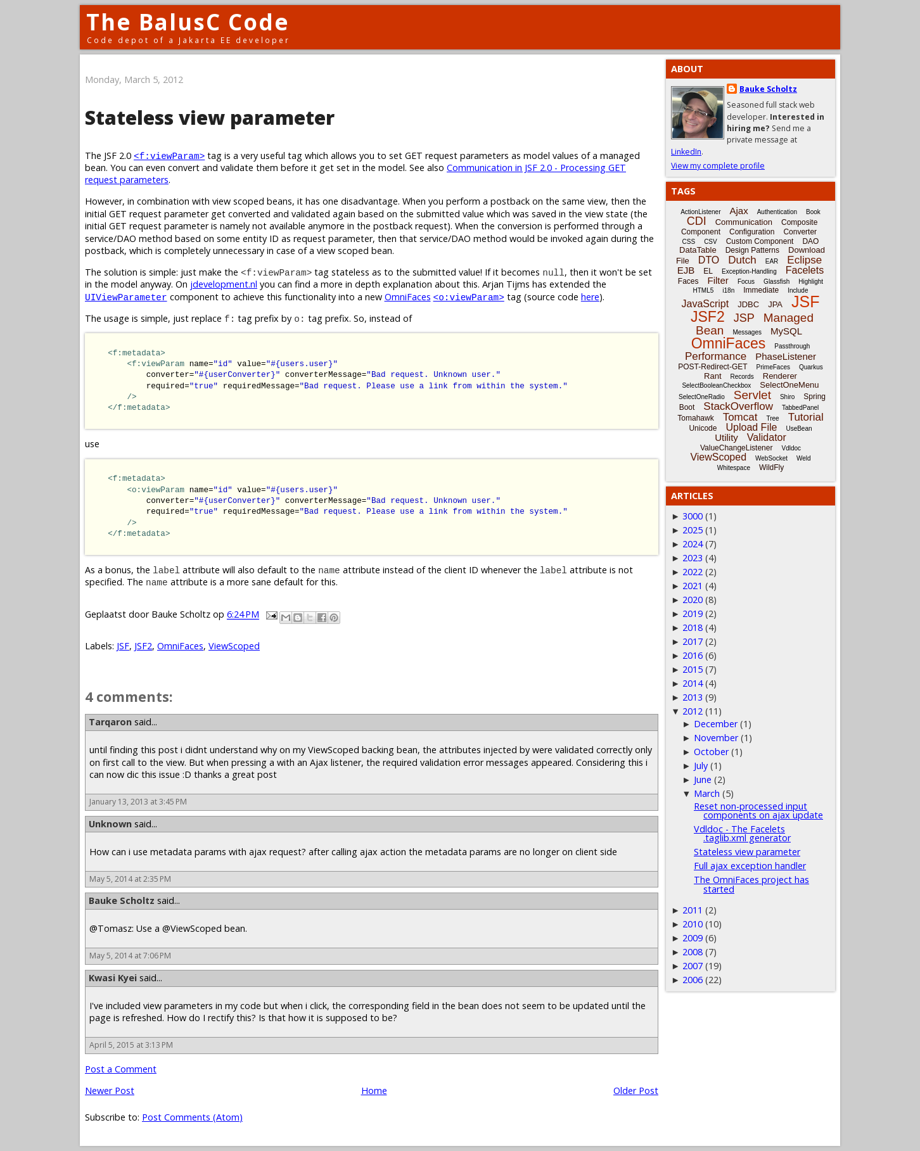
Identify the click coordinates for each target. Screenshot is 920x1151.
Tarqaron (110, 722)
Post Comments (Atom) (192, 1117)
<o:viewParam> (468, 297)
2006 (692, 980)
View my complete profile (718, 165)
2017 (692, 641)
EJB (686, 270)
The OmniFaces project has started (751, 884)
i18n (728, 290)
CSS (689, 241)
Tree (772, 418)
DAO (810, 241)
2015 (692, 669)
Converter (800, 231)
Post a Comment (121, 1069)
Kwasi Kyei (113, 978)
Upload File (751, 427)
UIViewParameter (126, 297)
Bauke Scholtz (122, 900)
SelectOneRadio (702, 396)
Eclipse (804, 260)
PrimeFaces (773, 367)
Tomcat (740, 417)
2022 (692, 572)
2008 (692, 952)
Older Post (635, 1090)
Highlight (810, 281)
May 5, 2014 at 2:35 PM (130, 879)
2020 (692, 600)
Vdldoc (791, 448)
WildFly (771, 467)
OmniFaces (408, 297)
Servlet (752, 395)
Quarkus (811, 367)
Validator (766, 437)
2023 (692, 558)
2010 (692, 924)
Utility (726, 437)
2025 (692, 530)
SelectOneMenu (789, 385)
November (716, 738)
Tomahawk (695, 418)
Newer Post (109, 1090)
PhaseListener (785, 356)
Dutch (742, 260)
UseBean (799, 428)
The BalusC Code (188, 22)
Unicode (703, 428)
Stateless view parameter (747, 852)
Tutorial (806, 417)
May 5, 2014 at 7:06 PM (130, 955)
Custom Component (760, 241)
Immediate (761, 290)
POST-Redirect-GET (712, 366)
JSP (744, 318)
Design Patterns (752, 250)
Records (742, 376)
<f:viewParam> (169, 155)
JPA (775, 304)
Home (374, 1090)
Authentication (777, 211)
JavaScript (705, 303)
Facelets (805, 270)
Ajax (739, 210)
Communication (743, 222)
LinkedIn (686, 151)
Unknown (110, 824)
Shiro (787, 396)
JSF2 (143, 646)
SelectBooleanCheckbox (716, 385)
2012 (692, 711)
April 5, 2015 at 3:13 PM (131, 1045)
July (701, 766)
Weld (803, 458)
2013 (692, 697)
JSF (123, 646)
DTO (708, 260)
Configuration (751, 231)
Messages (747, 332)
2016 (692, 655)
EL (708, 271)
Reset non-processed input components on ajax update (758, 810)
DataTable (698, 250)
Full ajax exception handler (750, 866)
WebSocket (771, 458)
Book (813, 211)
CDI (696, 221)
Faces (688, 281)
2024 (692, 544)
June (703, 779)
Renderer (780, 376)
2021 (692, 586)
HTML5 (703, 290)
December (716, 724)
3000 (692, 516)
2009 (692, 938)
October (711, 752)
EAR (772, 261)
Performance (715, 356)
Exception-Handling (749, 271)
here (590, 297)
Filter (718, 280)
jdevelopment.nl (223, 284)
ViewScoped (234, 646)
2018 (692, 627)
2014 (692, 683)
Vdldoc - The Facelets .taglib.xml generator (742, 833)
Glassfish (776, 281)
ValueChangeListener (736, 447)
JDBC (748, 304)
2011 (692, 910)
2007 (692, 966)
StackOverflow (738, 406)
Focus (746, 281)
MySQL (786, 331)
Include (798, 290)
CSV (710, 241)
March (707, 793)
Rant (712, 376)
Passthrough (792, 346)
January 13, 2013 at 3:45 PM (138, 801)
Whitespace (733, 467)
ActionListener (700, 211)
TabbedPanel (800, 407)
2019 (692, 613)
